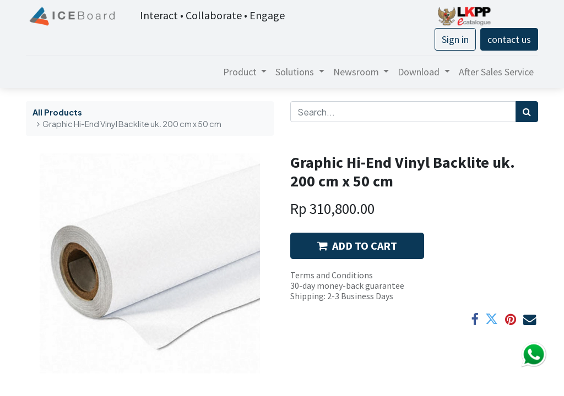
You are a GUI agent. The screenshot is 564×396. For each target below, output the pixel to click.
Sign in (455, 39)
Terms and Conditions (331, 275)
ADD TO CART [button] (357, 245)
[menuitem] (496, 72)
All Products (57, 112)
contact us (509, 39)
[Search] (527, 111)
